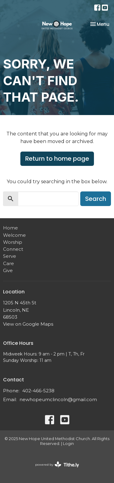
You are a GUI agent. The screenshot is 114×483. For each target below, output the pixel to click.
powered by (57, 464)
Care (8, 263)
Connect (13, 249)
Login (68, 443)
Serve (9, 256)
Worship (12, 242)
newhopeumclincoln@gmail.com (58, 399)
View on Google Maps (28, 324)
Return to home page (57, 158)
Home (10, 228)
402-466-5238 (38, 391)
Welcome (14, 235)
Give (8, 270)
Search (95, 198)
